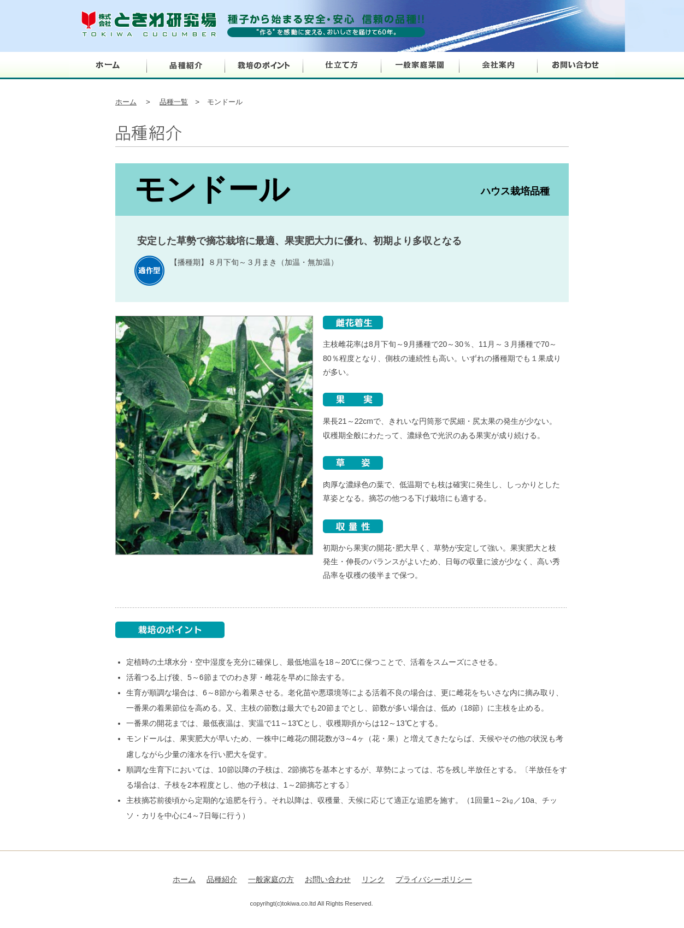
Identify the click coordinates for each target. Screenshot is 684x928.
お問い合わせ (577, 65)
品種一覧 (174, 102)
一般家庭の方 (271, 879)
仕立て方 (342, 65)
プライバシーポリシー (434, 879)
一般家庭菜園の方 (420, 65)
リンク (373, 879)
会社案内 (498, 65)
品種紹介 (186, 65)
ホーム (108, 65)
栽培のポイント (264, 65)
